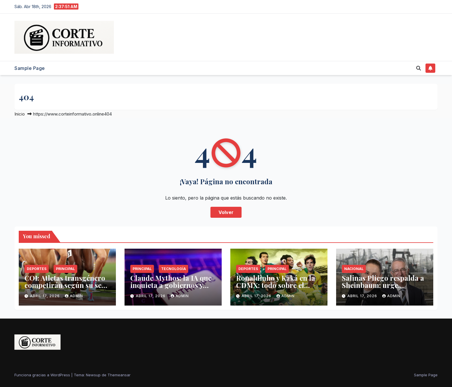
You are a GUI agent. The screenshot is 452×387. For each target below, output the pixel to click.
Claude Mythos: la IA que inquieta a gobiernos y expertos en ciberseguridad (171, 288)
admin (74, 296)
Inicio (19, 114)
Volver (226, 212)
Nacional (354, 269)
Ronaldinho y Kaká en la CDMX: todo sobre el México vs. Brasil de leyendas (275, 288)
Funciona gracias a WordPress (42, 375)
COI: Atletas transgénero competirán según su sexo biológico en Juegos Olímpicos (67, 288)
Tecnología (173, 269)
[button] (418, 68)
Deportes (36, 269)
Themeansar (119, 375)
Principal (65, 269)
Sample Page (29, 68)
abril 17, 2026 (45, 296)
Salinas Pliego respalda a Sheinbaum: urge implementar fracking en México (383, 288)
